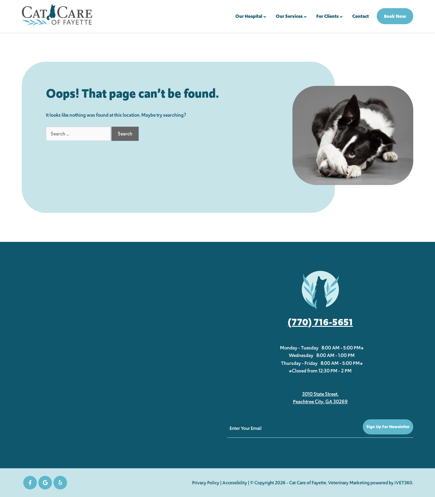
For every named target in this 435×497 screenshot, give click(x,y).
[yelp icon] (60, 482)
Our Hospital (248, 16)
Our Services (289, 16)
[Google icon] (45, 482)
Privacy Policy (205, 482)
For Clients (327, 16)
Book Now (395, 16)
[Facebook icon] (30, 482)
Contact (360, 16)
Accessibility (234, 482)
